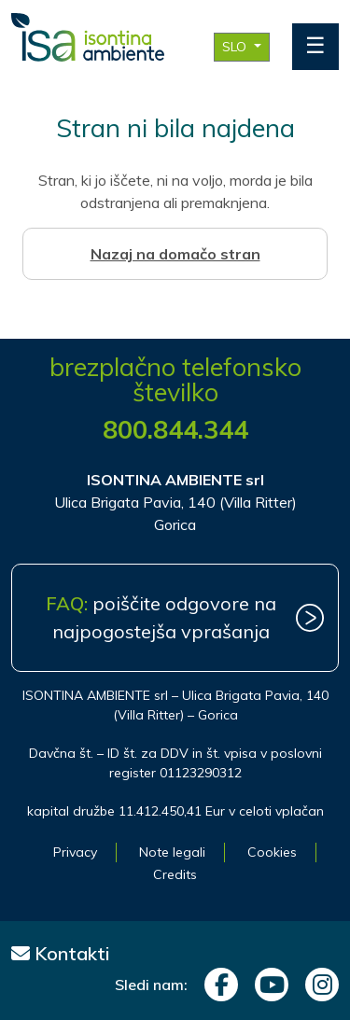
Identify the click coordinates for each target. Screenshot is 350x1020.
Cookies (272, 852)
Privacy (75, 852)
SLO (236, 46)
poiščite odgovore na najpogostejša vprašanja (161, 617)
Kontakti (60, 953)
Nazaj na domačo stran (175, 254)
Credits (175, 874)
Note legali (172, 852)
